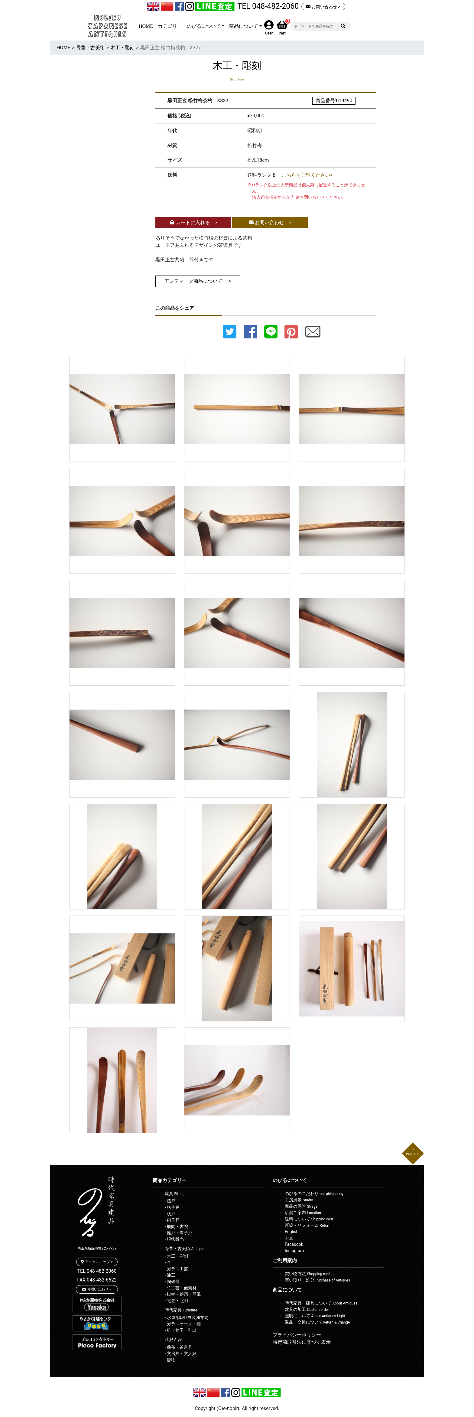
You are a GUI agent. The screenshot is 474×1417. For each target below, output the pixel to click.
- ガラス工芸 (176, 1268)
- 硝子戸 (172, 1220)
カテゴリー (170, 26)
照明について (315, 1315)
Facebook (294, 1244)
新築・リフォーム (308, 1225)
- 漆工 (170, 1275)
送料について (309, 1218)
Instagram (294, 1250)
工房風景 (299, 1199)
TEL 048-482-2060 (268, 6)
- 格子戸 (172, 1207)
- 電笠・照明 (176, 1300)
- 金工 (170, 1262)
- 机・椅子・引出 (180, 1330)
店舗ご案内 (303, 1212)
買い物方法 (310, 1273)
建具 (175, 1193)
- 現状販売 (174, 1239)
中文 (289, 1238)
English (291, 1231)
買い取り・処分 (317, 1280)
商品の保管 (301, 1206)
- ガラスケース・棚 (183, 1323)
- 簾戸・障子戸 (178, 1232)
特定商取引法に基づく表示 (302, 1342)
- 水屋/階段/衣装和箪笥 (187, 1317)
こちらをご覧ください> (307, 175)
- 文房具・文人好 (180, 1353)
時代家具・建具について (321, 1303)
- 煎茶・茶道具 (178, 1347)
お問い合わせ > (323, 6)
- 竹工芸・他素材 (180, 1287)
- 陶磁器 (172, 1281)
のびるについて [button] (204, 26)
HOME (146, 26)
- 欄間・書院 (176, 1226)
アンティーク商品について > (197, 281)
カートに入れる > (193, 222)
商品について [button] (243, 26)
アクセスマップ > (97, 1262)
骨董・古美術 (90, 48)
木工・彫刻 (122, 48)
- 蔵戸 (170, 1201)
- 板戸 (170, 1213)
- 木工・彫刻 (176, 1256)
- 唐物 (170, 1359)
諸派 (173, 1339)
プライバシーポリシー (297, 1335)
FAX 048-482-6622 (97, 1280)
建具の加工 (307, 1309)
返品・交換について (317, 1322)
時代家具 (181, 1310)
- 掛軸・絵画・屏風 (183, 1294)
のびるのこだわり (314, 1193)
